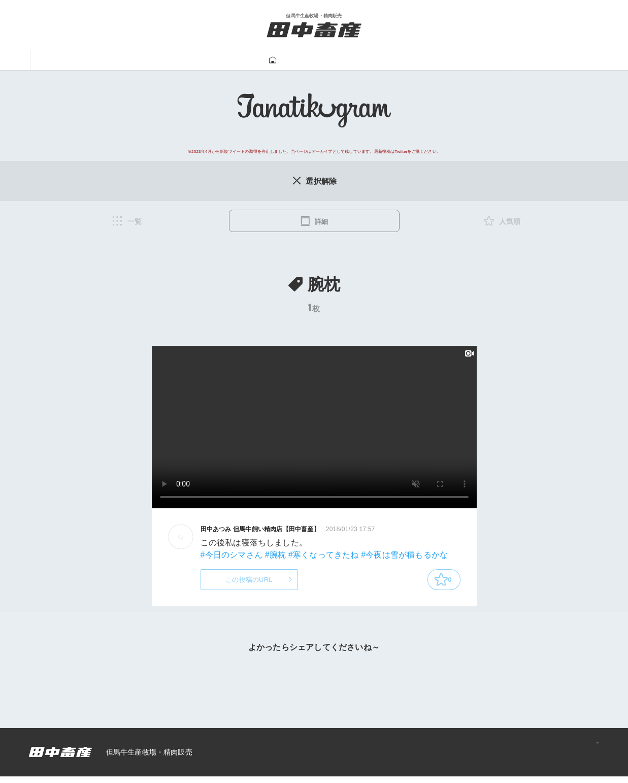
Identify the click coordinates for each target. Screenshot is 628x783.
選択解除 (314, 181)
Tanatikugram (287, 60)
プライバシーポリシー (553, 758)
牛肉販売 (214, 60)
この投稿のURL (249, 583)
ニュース (531, 60)
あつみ (472, 60)
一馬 (423, 60)
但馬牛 (156, 60)
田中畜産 (96, 60)
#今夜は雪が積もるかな (404, 556)
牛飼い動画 (364, 60)
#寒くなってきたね (323, 556)
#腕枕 (275, 556)
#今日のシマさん (232, 556)
